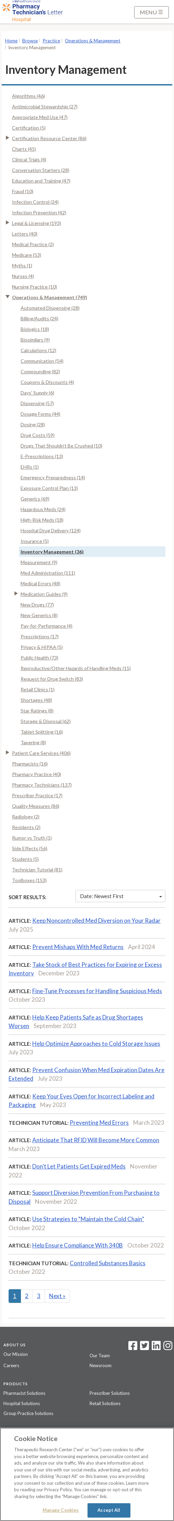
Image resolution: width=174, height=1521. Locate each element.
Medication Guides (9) (44, 594)
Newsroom (101, 1365)
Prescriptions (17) (40, 636)
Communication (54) (42, 361)
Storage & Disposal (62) (46, 721)
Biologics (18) (35, 329)
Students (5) (25, 859)
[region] (87, 1474)
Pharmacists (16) (30, 763)
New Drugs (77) (37, 605)
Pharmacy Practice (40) (36, 774)
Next (57, 1295)
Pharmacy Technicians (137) (42, 785)
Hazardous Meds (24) (43, 509)
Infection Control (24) (35, 202)
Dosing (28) (33, 424)
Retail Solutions (105, 1403)
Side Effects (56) (29, 848)
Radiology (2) (25, 816)
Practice (51, 40)
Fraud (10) (22, 191)
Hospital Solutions (21, 1403)
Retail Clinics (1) (38, 689)
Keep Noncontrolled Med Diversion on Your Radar (96, 920)
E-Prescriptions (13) (42, 456)
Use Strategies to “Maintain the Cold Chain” (88, 1219)
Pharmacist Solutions (24, 1393)
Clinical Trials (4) (29, 159)
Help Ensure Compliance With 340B (77, 1245)
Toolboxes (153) (29, 880)
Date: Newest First (121, 896)
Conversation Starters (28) (40, 170)
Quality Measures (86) (35, 806)
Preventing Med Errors (99, 1122)
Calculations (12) (38, 350)
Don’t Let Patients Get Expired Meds (79, 1166)
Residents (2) (26, 827)
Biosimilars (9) (35, 340)
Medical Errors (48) (40, 583)
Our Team (100, 1355)
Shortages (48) (36, 700)
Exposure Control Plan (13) (49, 488)
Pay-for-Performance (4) (46, 626)
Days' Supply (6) (37, 393)
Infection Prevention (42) (39, 212)
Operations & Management (92, 40)
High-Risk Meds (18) (42, 520)
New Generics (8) (39, 615)
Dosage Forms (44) (40, 414)
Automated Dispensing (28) (50, 308)
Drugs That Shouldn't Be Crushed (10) (61, 446)
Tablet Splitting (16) (42, 732)
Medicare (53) (26, 255)
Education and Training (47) (41, 181)
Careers (11, 1365)
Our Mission (15, 1354)
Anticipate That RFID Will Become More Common (95, 1140)
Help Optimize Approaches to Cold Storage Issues (96, 1043)
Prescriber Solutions (110, 1393)
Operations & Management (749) (49, 297)
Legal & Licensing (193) (36, 223)
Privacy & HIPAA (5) (42, 647)
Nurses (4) (23, 276)
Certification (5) (29, 128)
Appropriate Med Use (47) (40, 117)
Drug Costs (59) (38, 435)
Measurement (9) (39, 562)
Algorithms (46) (28, 96)
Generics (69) (35, 499)
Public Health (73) (39, 658)
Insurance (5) (35, 541)
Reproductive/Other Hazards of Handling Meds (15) (76, 668)
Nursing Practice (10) (34, 287)
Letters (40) (24, 234)
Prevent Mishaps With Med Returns (78, 946)
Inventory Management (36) (52, 552)
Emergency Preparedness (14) (53, 477)
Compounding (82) (40, 371)
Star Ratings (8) (37, 710)
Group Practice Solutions (28, 1413)
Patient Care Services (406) (41, 753)
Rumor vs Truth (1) (32, 838)
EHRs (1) (30, 467)
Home (11, 40)
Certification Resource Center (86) (49, 138)
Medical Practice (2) (33, 244)
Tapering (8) (33, 742)
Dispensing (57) (37, 403)
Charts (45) (24, 149)
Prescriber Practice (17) (37, 795)
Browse (30, 40)
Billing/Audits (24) (39, 318)
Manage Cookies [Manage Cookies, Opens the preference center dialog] (61, 1510)
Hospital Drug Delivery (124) (51, 530)
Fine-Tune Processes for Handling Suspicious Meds (97, 991)
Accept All (108, 1510)
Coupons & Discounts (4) (47, 382)
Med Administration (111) (48, 573)
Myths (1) (22, 265)
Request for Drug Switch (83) (52, 679)
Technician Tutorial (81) (37, 869)
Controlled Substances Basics (108, 1263)
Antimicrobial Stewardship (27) (45, 106)
